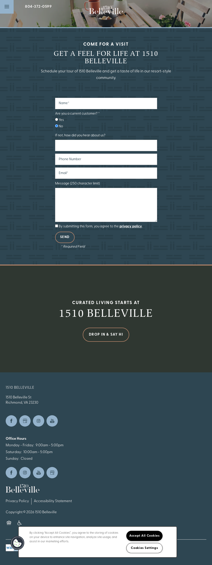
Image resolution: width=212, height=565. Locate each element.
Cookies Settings (144, 548)
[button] (17, 543)
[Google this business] (25, 421)
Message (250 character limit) (77, 183)
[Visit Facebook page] (11, 421)
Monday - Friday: (20, 445)
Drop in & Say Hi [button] (106, 335)
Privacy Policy (17, 501)
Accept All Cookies (144, 536)
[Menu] (7, 7)
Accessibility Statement (53, 501)
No (59, 126)
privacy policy (130, 226)
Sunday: (12, 459)
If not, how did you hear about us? (80, 135)
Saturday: (14, 452)
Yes (59, 120)
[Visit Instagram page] (38, 421)
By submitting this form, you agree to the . (101, 226)
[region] (97, 542)
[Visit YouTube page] (52, 421)
